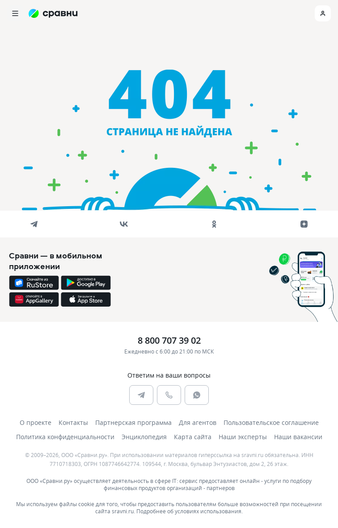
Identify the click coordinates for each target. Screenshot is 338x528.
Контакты (73, 422)
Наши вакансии (298, 436)
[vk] (123, 224)
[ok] (214, 224)
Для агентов (197, 422)
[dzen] (304, 224)
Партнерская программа (133, 422)
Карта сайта (192, 436)
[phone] (169, 395)
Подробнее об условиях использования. (189, 511)
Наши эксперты (243, 436)
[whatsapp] (197, 395)
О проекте (35, 422)
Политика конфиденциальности (65, 436)
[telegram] (34, 224)
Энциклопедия (144, 436)
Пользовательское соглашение (271, 422)
